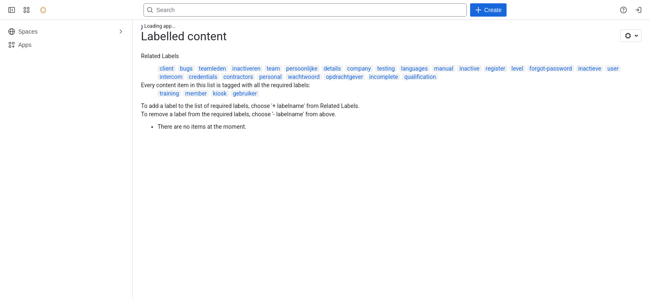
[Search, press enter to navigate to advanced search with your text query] (305, 10)
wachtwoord (304, 77)
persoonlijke (302, 68)
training (169, 93)
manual (443, 68)
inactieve (589, 68)
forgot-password (550, 68)
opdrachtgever (344, 77)
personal (270, 77)
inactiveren (246, 68)
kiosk (220, 93)
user (612, 68)
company (359, 68)
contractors (238, 77)
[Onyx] (43, 10)
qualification (420, 77)
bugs (186, 68)
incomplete (383, 77)
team (273, 68)
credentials (203, 77)
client (167, 68)
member (196, 93)
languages (414, 68)
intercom (171, 77)
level (517, 68)
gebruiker (245, 93)
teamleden (212, 68)
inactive (469, 68)
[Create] (488, 10)
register (495, 68)
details (332, 68)
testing (386, 68)
